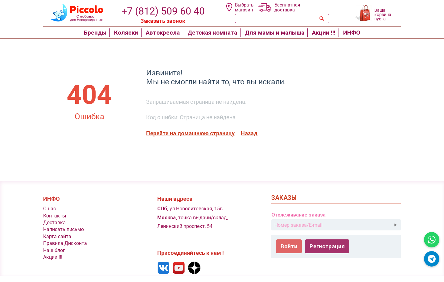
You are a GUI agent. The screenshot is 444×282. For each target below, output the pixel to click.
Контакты (54, 216)
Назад (249, 133)
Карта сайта (57, 236)
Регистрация (327, 246)
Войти (289, 246)
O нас (49, 209)
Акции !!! (52, 257)
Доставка (54, 222)
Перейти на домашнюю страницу (190, 133)
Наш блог (54, 250)
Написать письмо (63, 229)
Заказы (284, 197)
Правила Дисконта (65, 243)
